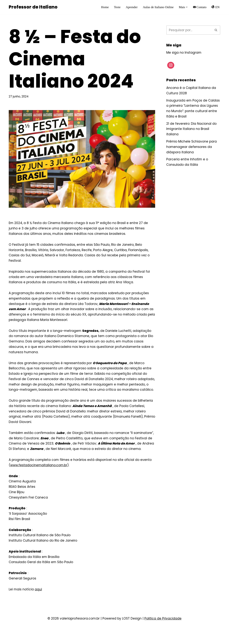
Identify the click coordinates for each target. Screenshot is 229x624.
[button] (187, 7)
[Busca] (189, 30)
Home (105, 7)
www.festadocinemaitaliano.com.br (39, 466)
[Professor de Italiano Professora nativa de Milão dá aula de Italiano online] (33, 7)
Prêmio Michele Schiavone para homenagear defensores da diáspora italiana (191, 147)
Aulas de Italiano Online (158, 7)
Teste (117, 7)
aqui (38, 590)
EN (216, 7)
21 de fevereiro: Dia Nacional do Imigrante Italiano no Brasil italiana (191, 129)
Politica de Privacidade (162, 620)
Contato (199, 7)
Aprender (131, 7)
